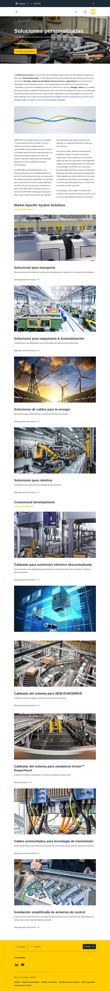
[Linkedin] (16, 964)
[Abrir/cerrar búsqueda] (76, 11)
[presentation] (35, 3)
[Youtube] (22, 964)
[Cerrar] (93, 3)
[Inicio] (18, 20)
